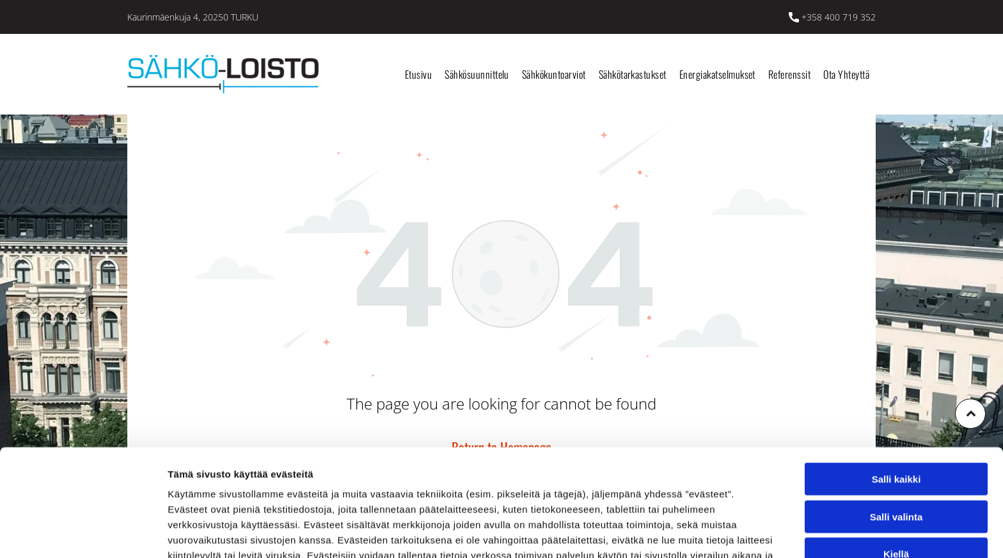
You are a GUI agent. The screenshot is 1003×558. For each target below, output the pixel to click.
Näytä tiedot (684, 532)
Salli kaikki (896, 400)
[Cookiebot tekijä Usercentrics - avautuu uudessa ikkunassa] (83, 533)
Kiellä (896, 475)
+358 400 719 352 (839, 17)
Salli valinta (896, 437)
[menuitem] (418, 74)
